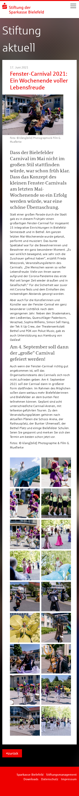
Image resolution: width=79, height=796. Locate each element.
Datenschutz (49, 779)
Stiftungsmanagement (61, 774)
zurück (12, 753)
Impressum (69, 779)
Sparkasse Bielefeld (30, 774)
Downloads (31, 779)
